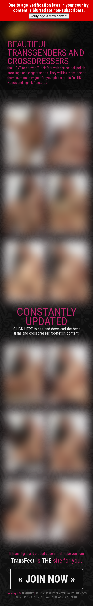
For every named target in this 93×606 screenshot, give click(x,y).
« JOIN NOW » (46, 579)
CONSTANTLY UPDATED (46, 320)
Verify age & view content (49, 16)
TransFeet (28, 593)
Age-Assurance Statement (61, 597)
